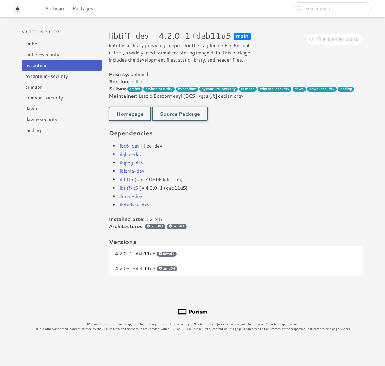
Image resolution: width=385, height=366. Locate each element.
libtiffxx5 (128, 187)
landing (33, 130)
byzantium (36, 65)
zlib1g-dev (130, 196)
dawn (31, 108)
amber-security (42, 54)
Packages (83, 8)
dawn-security (41, 119)
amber (32, 43)
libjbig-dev (130, 154)
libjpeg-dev (131, 162)
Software (55, 8)
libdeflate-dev (134, 204)
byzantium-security (46, 75)
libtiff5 (126, 179)
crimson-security (44, 97)
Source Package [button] (180, 113)
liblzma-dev (131, 170)
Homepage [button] (129, 113)
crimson (34, 86)
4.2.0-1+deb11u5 (146, 253)
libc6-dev (129, 145)
